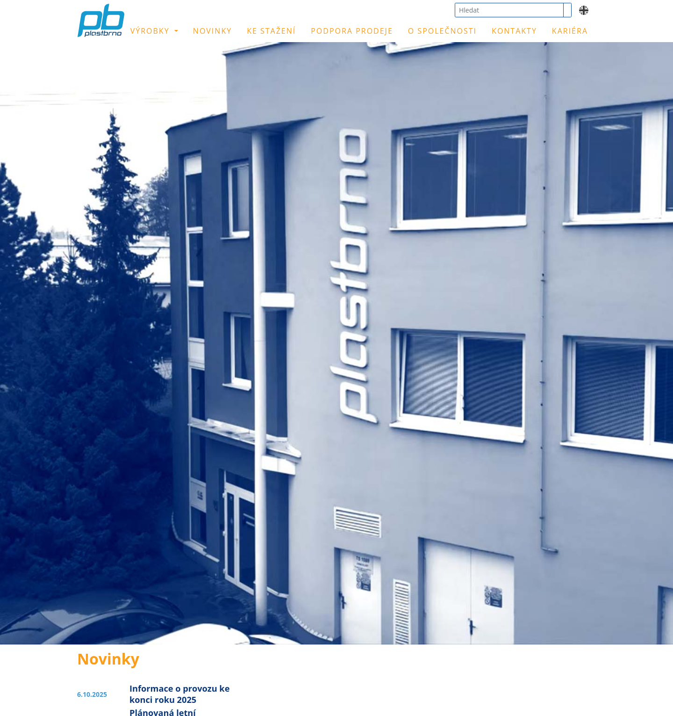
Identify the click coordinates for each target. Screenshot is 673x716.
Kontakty (514, 31)
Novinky (212, 31)
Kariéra (570, 31)
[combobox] (509, 10)
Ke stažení (271, 31)
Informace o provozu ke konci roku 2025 (179, 694)
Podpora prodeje (352, 31)
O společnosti (442, 31)
